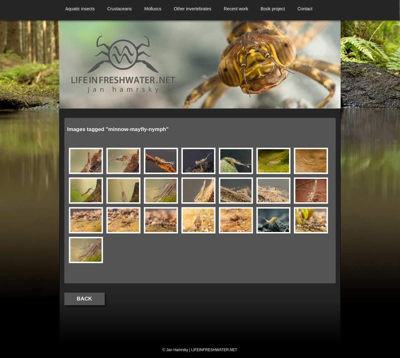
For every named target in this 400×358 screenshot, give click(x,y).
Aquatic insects (80, 8)
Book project (273, 8)
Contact (305, 8)
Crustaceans (119, 8)
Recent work (236, 8)
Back (84, 299)
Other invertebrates (192, 8)
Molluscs (152, 8)
